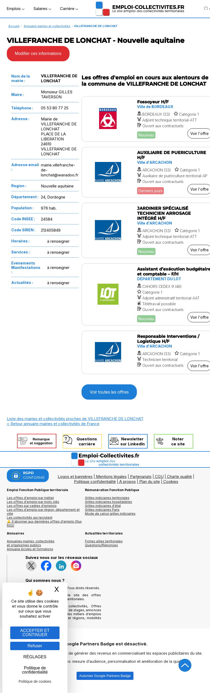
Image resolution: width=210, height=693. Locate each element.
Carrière (69, 8)
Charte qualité (179, 476)
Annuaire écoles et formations (30, 549)
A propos (127, 481)
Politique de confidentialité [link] (35, 670)
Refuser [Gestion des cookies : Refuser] (35, 646)
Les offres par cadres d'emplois (32, 506)
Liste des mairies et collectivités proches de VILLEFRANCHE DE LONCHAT (75, 418)
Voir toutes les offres (109, 392)
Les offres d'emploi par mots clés (33, 502)
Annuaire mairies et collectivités (47, 26)
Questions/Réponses (101, 545)
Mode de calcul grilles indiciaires (110, 514)
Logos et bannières (75, 476)
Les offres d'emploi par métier (30, 498)
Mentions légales (111, 476)
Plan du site (149, 481)
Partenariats (141, 476)
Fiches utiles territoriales (104, 541)
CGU (159, 476)
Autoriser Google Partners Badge (105, 676)
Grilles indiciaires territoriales (107, 498)
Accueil (13, 26)
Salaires (42, 8)
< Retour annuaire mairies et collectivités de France (53, 423)
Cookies (170, 481)
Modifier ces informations (38, 53)
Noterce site (178, 441)
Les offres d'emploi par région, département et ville (43, 512)
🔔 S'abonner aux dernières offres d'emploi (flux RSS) (44, 523)
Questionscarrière (87, 441)
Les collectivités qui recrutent (29, 517)
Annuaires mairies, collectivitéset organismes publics (31, 543)
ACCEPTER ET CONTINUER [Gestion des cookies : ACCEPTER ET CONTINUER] (35, 632)
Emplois (15, 8)
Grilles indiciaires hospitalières (108, 502)
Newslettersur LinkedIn (132, 441)
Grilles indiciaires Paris (102, 510)
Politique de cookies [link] (35, 681)
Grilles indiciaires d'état (103, 506)
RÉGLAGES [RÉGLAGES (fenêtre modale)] (34, 657)
